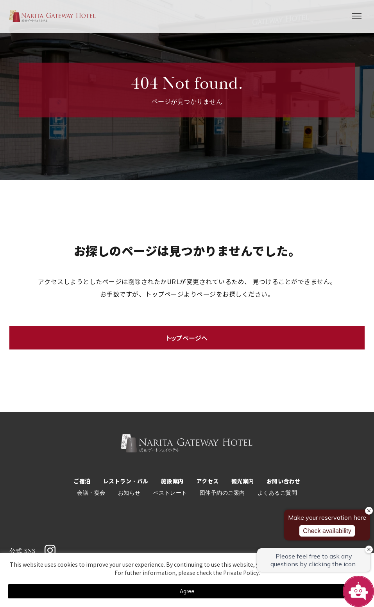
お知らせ (129, 493)
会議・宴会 (91, 493)
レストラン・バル (126, 481)
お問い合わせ (284, 481)
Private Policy (241, 573)
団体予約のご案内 (222, 493)
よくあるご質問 (277, 493)
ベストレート (170, 493)
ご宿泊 (82, 481)
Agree (187, 591)
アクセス (207, 481)
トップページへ (187, 337)
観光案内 (242, 481)
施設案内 (172, 481)
